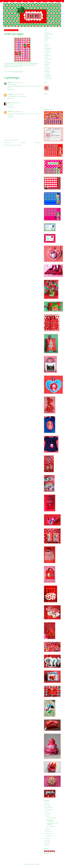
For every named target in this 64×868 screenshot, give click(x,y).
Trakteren (47, 68)
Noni (9, 103)
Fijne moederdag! (50, 826)
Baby (46, 36)
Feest (46, 39)
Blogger (37, 864)
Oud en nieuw (48, 59)
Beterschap (47, 38)
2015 (47, 803)
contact (45, 82)
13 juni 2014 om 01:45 (17, 111)
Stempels (47, 64)
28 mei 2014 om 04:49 (15, 103)
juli (47, 812)
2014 (47, 805)
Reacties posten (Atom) (16, 145)
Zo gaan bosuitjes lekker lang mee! (52, 824)
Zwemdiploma (48, 78)
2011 (47, 843)
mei (48, 816)
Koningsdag (48, 52)
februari (49, 833)
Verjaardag (47, 75)
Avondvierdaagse (49, 34)
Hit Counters (47, 853)
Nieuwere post (7, 142)
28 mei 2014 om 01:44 (18, 82)
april (48, 829)
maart (48, 831)
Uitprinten (47, 69)
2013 (47, 838)
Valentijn (47, 73)
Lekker (47, 54)
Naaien (46, 57)
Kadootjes (47, 45)
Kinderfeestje (48, 48)
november (49, 809)
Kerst (46, 46)
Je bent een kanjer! (51, 818)
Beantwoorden (11, 90)
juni (48, 814)
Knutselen (47, 50)
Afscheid (47, 32)
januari (48, 836)
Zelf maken (48, 77)
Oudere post (37, 142)
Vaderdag (47, 71)
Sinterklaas (48, 62)
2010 (47, 845)
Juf (46, 43)
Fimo (46, 41)
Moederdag (47, 55)
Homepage (22, 142)
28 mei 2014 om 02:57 (18, 94)
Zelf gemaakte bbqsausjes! (50, 820)
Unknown (10, 94)
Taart (46, 66)
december (49, 807)
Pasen (46, 61)
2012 (47, 841)
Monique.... (10, 82)
